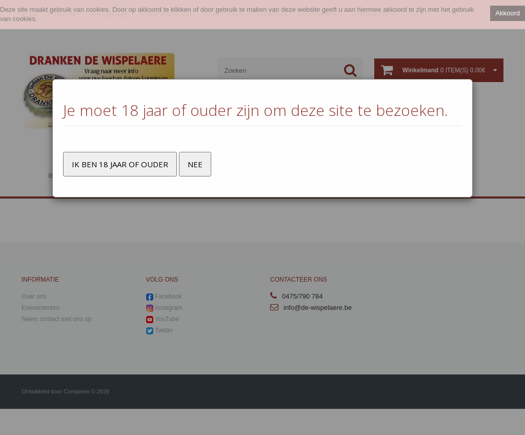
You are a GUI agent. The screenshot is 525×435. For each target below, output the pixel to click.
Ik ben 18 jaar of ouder (120, 164)
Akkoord (507, 13)
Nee (195, 164)
